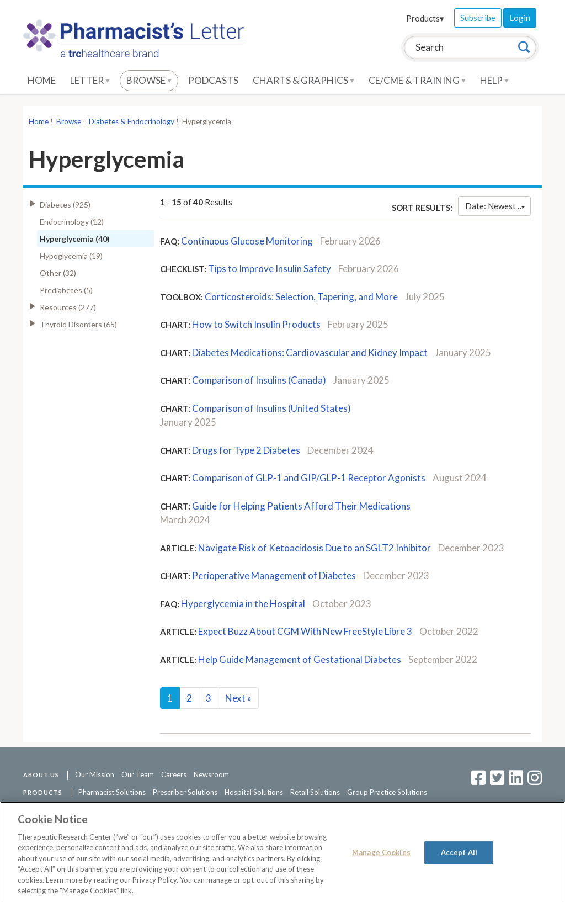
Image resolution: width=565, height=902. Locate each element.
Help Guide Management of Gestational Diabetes (299, 659)
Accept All (459, 852)
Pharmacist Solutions (112, 792)
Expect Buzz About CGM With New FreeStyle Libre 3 (305, 631)
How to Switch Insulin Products (256, 324)
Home (42, 80)
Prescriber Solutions (185, 792)
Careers (173, 774)
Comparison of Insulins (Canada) (259, 380)
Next (238, 698)
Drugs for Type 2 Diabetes (246, 450)
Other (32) (58, 273)
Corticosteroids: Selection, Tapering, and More (301, 297)
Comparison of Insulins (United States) (271, 408)
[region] (282, 852)
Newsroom (211, 774)
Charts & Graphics (303, 80)
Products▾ (425, 18)
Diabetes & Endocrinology (131, 121)
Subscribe (477, 18)
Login (519, 18)
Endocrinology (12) (72, 221)
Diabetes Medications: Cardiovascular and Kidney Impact (310, 352)
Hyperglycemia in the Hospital (243, 603)
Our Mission (94, 774)
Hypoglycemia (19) (71, 256)
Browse (149, 80)
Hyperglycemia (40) (75, 238)
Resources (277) (68, 307)
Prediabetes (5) (66, 290)
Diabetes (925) (65, 204)
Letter (90, 80)
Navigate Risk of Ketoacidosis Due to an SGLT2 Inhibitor (314, 548)
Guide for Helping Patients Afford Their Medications (301, 506)
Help (494, 80)
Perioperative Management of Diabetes (274, 575)
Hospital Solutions (254, 792)
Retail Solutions (315, 792)
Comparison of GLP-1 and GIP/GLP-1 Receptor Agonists (308, 478)
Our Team (137, 774)
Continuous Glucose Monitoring (247, 241)
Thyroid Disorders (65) (78, 324)
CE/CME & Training (417, 80)
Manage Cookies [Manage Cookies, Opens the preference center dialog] (381, 852)
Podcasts (213, 80)
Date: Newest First (498, 206)
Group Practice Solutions (387, 792)
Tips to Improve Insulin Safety (269, 268)
